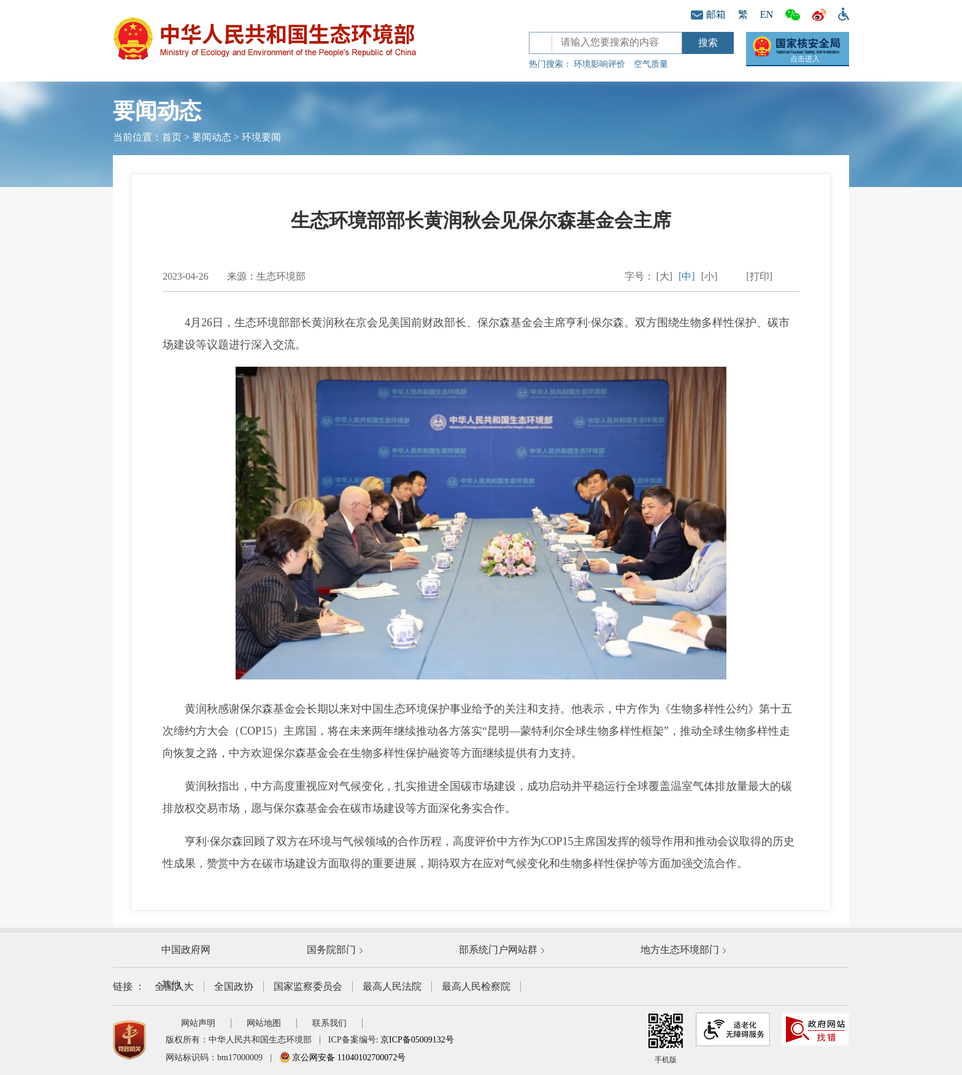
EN (766, 14)
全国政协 (233, 986)
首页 (172, 137)
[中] (687, 276)
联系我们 (329, 1023)
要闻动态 (211, 137)
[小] (709, 276)
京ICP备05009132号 (417, 1039)
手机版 (665, 1038)
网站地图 (264, 1023)
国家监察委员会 (308, 986)
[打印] (759, 276)
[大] (664, 276)
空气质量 (651, 64)
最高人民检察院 (476, 986)
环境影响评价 (599, 64)
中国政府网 (185, 949)
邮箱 (708, 14)
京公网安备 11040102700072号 (342, 1057)
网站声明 (198, 1023)
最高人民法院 (392, 986)
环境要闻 (261, 137)
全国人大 (174, 986)
